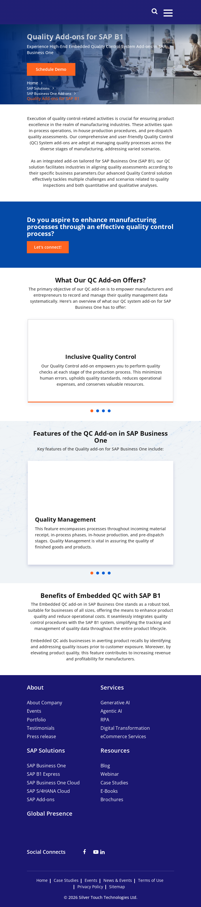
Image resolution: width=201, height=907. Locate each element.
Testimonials (41, 728)
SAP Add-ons (41, 799)
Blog (105, 765)
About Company (44, 702)
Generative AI (115, 702)
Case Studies (114, 782)
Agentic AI (111, 711)
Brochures (111, 799)
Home (32, 83)
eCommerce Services (123, 736)
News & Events (117, 880)
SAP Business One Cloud (53, 782)
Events (34, 711)
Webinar (109, 774)
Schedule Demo (51, 69)
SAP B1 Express (43, 774)
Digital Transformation (125, 728)
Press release (41, 736)
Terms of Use (150, 880)
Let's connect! (48, 247)
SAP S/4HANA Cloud (48, 791)
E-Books (109, 791)
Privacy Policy (90, 886)
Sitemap (117, 886)
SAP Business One (46, 765)
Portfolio (36, 719)
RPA (104, 719)
